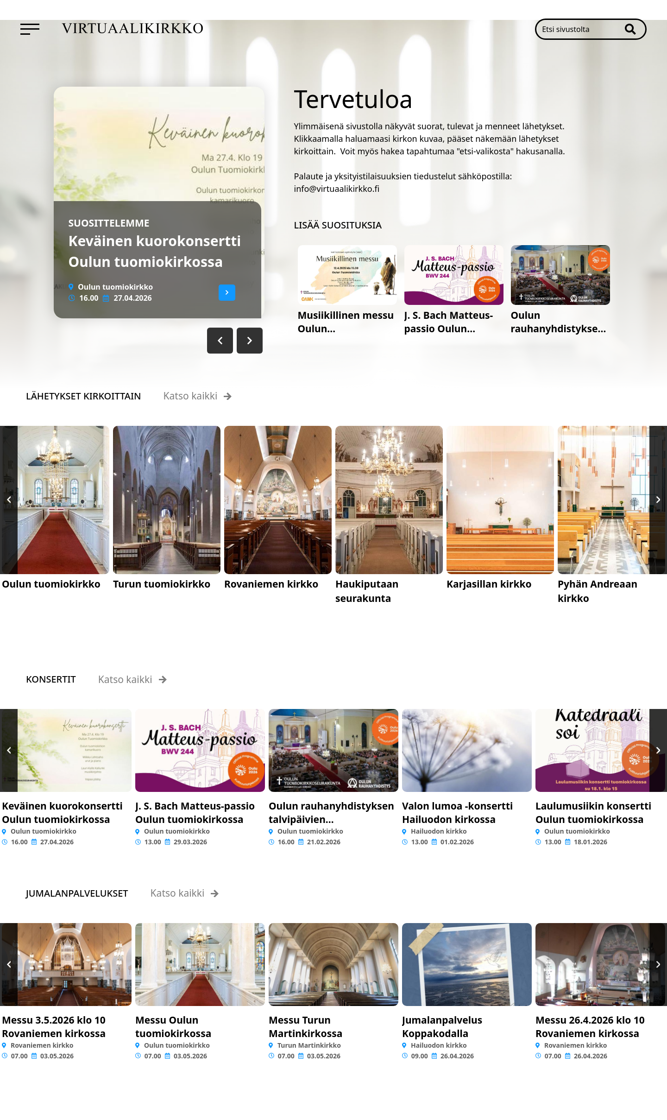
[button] (635, 29)
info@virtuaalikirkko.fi (337, 188)
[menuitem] (29, 29)
